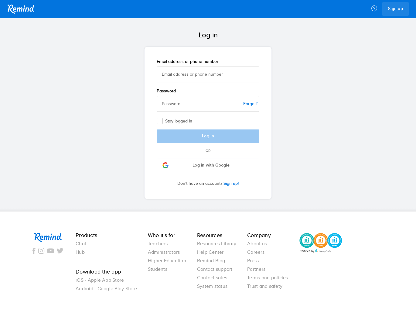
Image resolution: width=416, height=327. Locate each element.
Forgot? (250, 104)
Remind (21, 9)
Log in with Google (196, 165)
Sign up (395, 9)
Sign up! (208, 183)
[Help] (374, 8)
